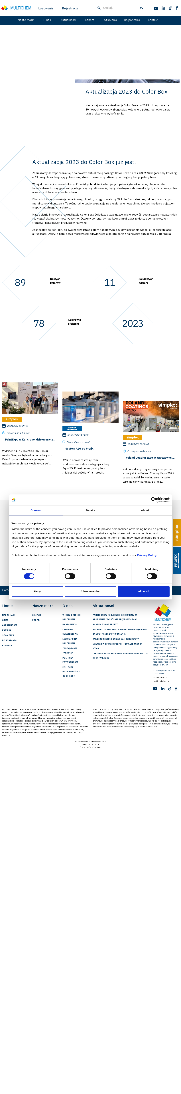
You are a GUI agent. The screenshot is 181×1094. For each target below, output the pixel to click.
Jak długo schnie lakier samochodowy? (116, 639)
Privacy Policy (147, 555)
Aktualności (33, 20)
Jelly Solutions (95, 747)
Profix (36, 620)
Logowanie (13, 8)
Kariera (55, 20)
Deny (37, 591)
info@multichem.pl (161, 681)
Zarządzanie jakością (69, 650)
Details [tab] (90, 510)
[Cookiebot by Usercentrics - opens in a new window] (154, 500)
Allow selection (90, 591)
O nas (12, 20)
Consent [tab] (36, 510)
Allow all (143, 591)
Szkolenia (76, 20)
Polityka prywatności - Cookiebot (71, 671)
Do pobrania (97, 20)
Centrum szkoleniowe (70, 631)
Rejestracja (36, 8)
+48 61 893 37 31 (160, 677)
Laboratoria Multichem (69, 641)
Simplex (36, 615)
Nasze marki (9, 615)
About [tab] (145, 510)
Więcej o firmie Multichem (71, 617)
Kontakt (118, 20)
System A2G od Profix (105, 624)
